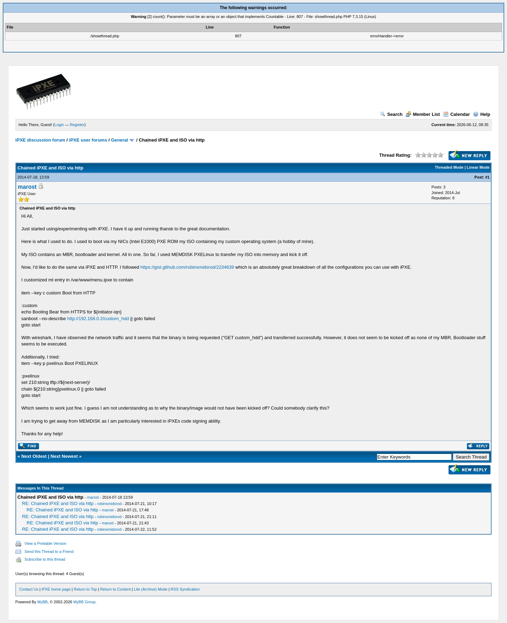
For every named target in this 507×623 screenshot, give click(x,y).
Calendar (456, 114)
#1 (487, 177)
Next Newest (64, 456)
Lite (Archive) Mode (150, 589)
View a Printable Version (46, 543)
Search (391, 114)
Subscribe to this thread (45, 559)
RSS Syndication (185, 589)
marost (27, 187)
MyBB (42, 602)
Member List (423, 114)
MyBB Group (84, 602)
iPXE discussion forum (40, 140)
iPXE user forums (88, 140)
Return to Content (115, 589)
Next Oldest (33, 456)
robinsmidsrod (109, 503)
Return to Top (85, 589)
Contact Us (28, 589)
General (119, 140)
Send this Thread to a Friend (49, 551)
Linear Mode (478, 167)
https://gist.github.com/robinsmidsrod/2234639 (187, 267)
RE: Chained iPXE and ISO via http (58, 503)
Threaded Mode (449, 167)
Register (77, 125)
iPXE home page (56, 589)
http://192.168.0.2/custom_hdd (98, 318)
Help (481, 114)
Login (59, 125)
